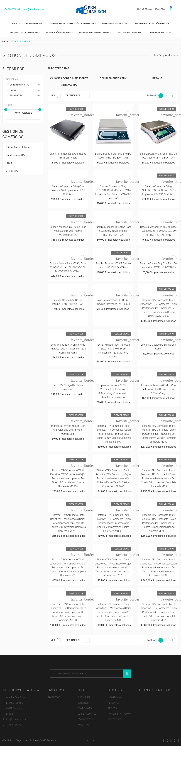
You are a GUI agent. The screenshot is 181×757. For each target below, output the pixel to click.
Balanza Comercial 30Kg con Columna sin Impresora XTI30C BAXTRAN (68, 190)
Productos (54, 697)
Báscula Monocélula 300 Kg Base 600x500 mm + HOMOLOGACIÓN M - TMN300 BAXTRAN (68, 267)
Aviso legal (84, 697)
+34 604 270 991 (11, 9)
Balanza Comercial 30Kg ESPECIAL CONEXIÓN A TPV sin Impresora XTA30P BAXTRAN (158, 190)
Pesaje (25, 90)
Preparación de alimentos (24, 32)
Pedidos (112, 708)
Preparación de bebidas (59, 32)
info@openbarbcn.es (33, 9)
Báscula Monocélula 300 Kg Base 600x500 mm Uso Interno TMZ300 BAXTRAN (113, 230)
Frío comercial (34, 23)
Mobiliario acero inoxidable (94, 32)
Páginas (151, 95)
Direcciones (115, 719)
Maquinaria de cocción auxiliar (152, 23)
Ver (53, 95)
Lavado (14, 23)
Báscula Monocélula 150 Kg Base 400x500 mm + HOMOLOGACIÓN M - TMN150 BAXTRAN (158, 230)
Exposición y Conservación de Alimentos (72, 23)
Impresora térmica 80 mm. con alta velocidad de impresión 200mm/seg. (158, 389)
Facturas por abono (119, 714)
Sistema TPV (25, 95)
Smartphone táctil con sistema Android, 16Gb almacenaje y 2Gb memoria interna (68, 348)
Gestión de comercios (129, 32)
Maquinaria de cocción (114, 23)
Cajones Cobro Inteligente (18, 147)
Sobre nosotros (87, 714)
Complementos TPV (25, 84)
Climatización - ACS (159, 32)
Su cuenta (115, 690)
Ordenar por (73, 95)
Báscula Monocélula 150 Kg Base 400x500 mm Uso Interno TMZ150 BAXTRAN (68, 230)
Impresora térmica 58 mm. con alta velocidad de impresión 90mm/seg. (68, 429)
